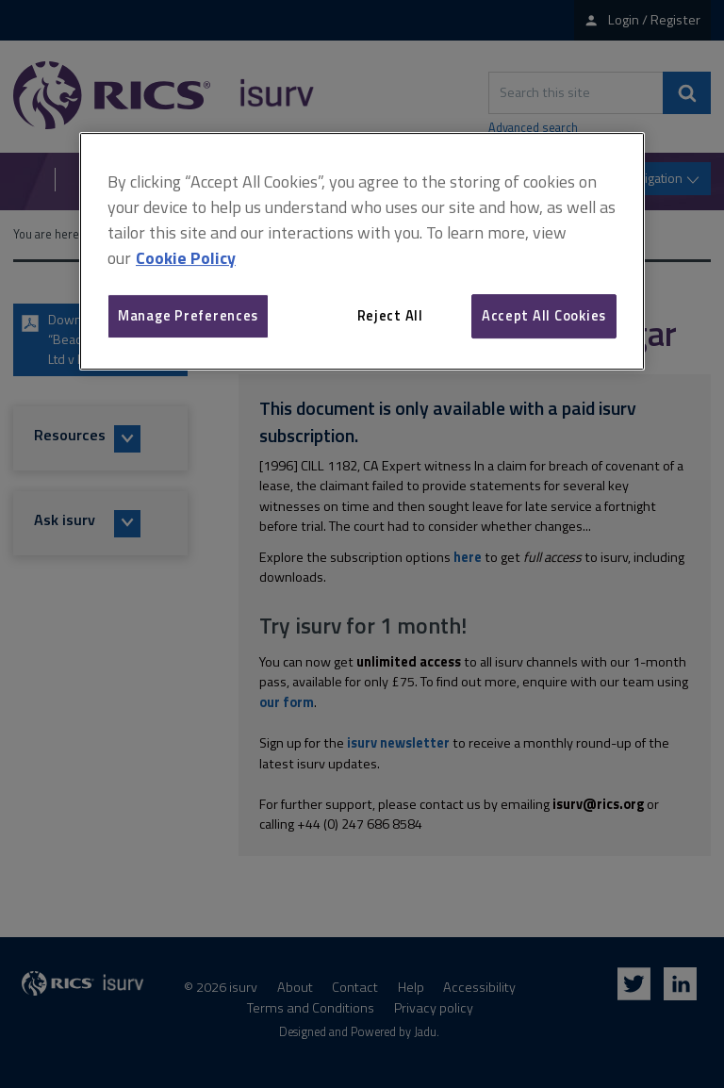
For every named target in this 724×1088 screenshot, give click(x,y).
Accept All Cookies (544, 315)
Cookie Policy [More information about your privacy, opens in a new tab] (186, 258)
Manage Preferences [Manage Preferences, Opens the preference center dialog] (188, 315)
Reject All (390, 315)
